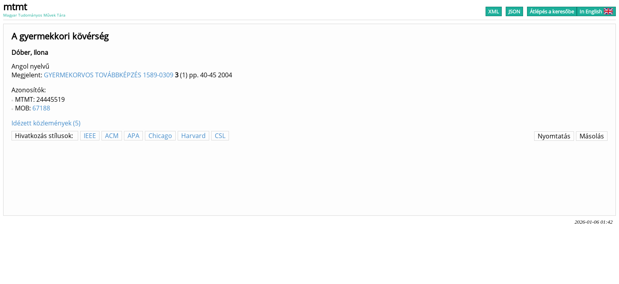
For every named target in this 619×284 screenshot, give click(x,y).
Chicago (160, 135)
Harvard (193, 135)
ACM (111, 135)
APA (133, 135)
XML (493, 11)
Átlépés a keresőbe (552, 11)
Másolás (592, 136)
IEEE (90, 135)
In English (596, 11)
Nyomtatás (554, 136)
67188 (41, 108)
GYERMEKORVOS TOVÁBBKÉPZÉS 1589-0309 (108, 75)
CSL (220, 135)
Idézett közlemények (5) (46, 123)
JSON (514, 11)
